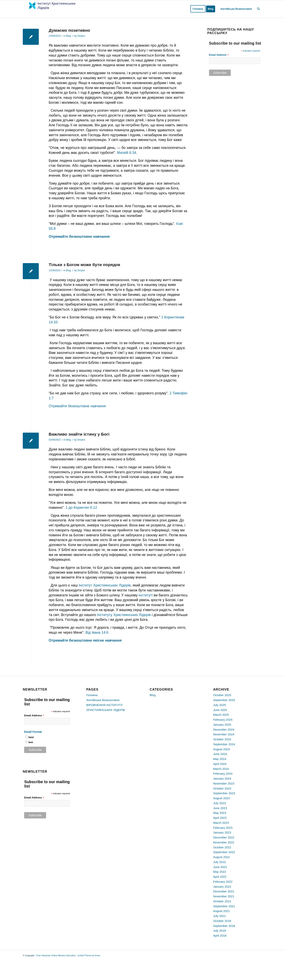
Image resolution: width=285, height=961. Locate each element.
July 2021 (219, 916)
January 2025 (222, 724)
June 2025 (220, 710)
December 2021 (223, 891)
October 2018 (222, 921)
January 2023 (222, 832)
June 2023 (220, 808)
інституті (146, 595)
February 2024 (223, 773)
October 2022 (222, 847)
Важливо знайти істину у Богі (79, 434)
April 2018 (220, 935)
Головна (92, 695)
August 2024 (221, 749)
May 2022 (219, 871)
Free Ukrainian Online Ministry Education (56, 955)
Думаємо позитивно (69, 30)
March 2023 (221, 822)
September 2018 (224, 925)
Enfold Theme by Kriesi (89, 955)
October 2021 (222, 901)
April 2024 (220, 764)
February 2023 (223, 827)
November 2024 (223, 734)
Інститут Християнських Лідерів (105, 585)
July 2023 (219, 803)
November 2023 (223, 783)
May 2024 (219, 759)
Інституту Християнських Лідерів (124, 615)
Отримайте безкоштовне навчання (77, 406)
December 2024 (223, 729)
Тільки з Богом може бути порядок (84, 264)
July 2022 (219, 862)
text (30, 742)
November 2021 (223, 896)
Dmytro (81, 35)
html (31, 737)
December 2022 (223, 837)
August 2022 (221, 857)
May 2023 (219, 812)
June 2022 (220, 867)
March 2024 (221, 768)
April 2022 (220, 876)
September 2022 (224, 852)
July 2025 (219, 705)
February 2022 (223, 881)
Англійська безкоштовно (103, 700)
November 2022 (223, 842)
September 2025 (224, 700)
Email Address (219, 55)
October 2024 (222, 739)
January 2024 (222, 778)
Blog (68, 35)
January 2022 (222, 886)
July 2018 (219, 930)
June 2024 (220, 754)
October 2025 (222, 695)
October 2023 (222, 788)
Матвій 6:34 (126, 153)
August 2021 (221, 911)
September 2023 (224, 793)
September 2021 (224, 906)
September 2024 (224, 744)
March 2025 (221, 714)
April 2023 (220, 817)
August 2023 (221, 798)
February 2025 (223, 719)
